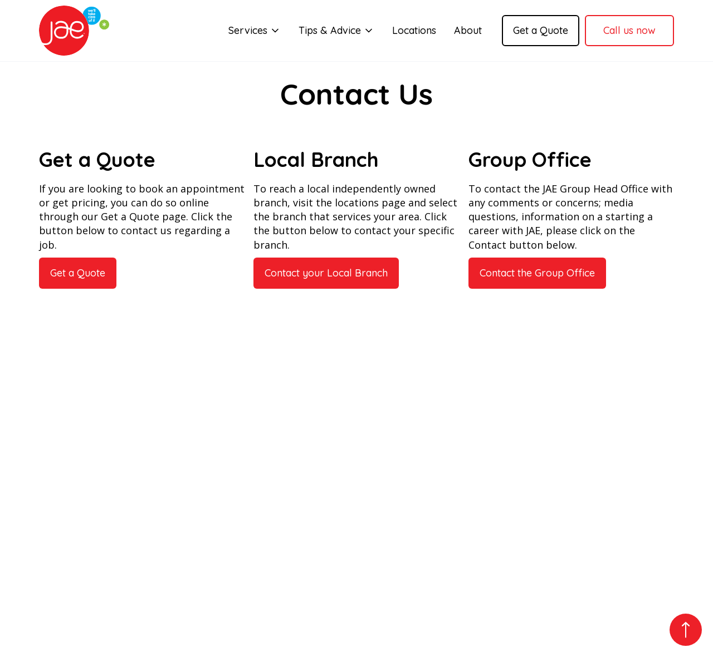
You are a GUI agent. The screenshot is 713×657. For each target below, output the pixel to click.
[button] (254, 30)
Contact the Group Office (537, 272)
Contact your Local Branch (326, 272)
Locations (414, 30)
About (468, 30)
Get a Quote (540, 30)
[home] (74, 30)
